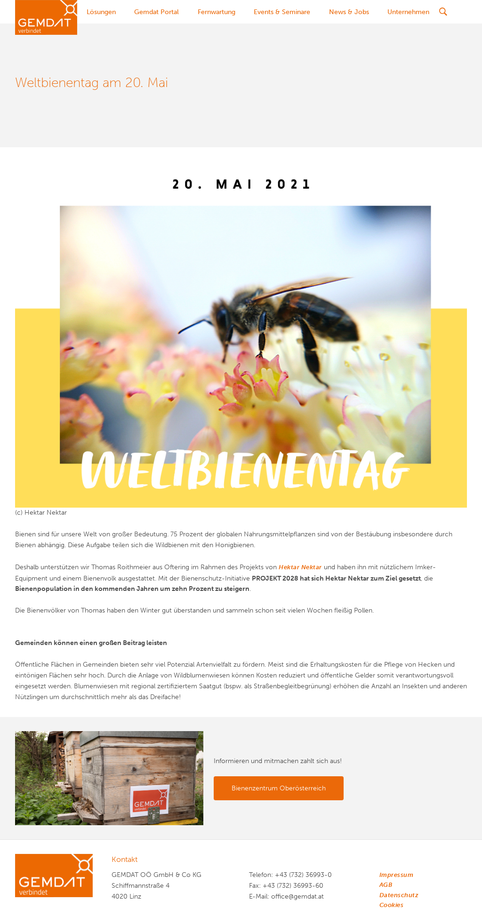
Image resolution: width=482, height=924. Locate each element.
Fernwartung (216, 12)
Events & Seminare (282, 12)
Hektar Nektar (300, 567)
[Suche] (443, 12)
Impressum (396, 874)
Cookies (391, 904)
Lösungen (101, 12)
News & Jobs (349, 12)
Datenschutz (399, 895)
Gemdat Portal (156, 12)
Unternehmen (408, 12)
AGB (386, 884)
